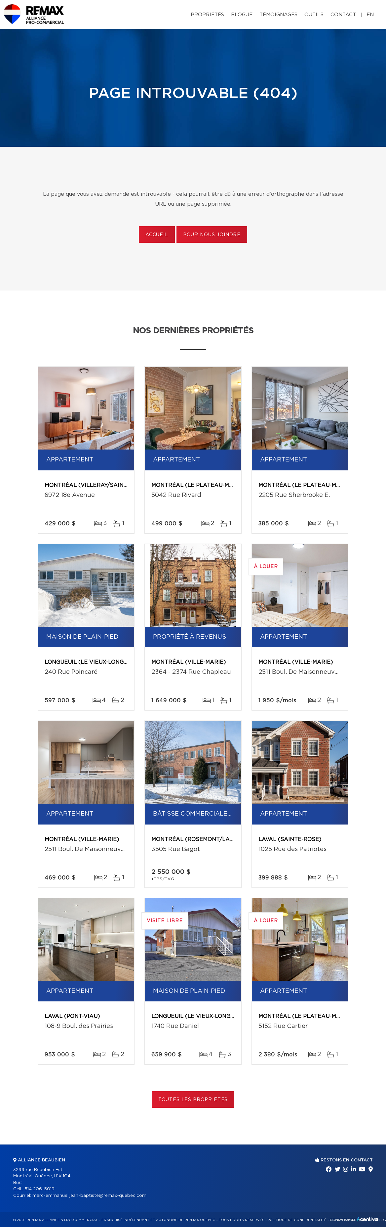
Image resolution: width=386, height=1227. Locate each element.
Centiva (367, 1219)
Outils (314, 14)
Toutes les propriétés (193, 1099)
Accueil (156, 235)
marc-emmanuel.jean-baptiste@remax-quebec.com (89, 1196)
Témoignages (278, 14)
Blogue (241, 14)
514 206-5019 (39, 1189)
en (370, 14)
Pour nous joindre (212, 235)
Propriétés (207, 14)
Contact (343, 14)
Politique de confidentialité (297, 1220)
